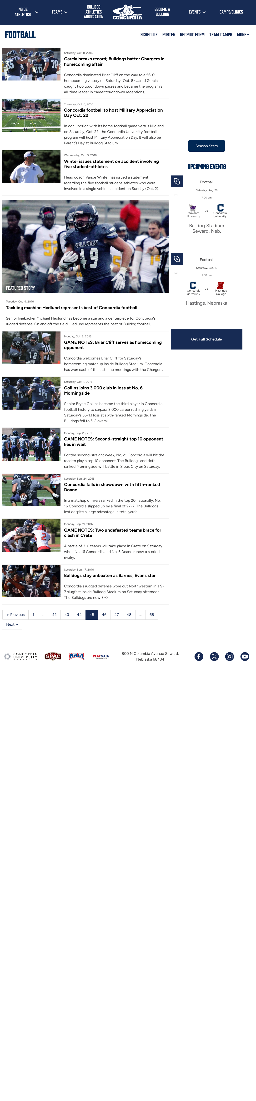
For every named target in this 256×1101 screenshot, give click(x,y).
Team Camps (220, 34)
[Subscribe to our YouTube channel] (244, 661)
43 (67, 619)
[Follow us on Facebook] (198, 661)
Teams (57, 11)
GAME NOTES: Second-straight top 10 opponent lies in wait (102, 440)
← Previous (15, 619)
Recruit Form (192, 34)
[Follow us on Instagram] (229, 661)
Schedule (149, 34)
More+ (243, 34)
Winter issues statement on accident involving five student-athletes (110, 164)
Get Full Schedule (203, 339)
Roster (168, 34)
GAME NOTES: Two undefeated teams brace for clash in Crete (111, 537)
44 (79, 619)
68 (152, 619)
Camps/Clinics (231, 11)
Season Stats (204, 146)
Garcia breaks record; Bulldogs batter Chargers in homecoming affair (111, 61)
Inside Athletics (23, 11)
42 (54, 619)
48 (129, 619)
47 (116, 619)
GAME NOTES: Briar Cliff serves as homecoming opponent (112, 343)
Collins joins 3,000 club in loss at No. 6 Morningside (102, 389)
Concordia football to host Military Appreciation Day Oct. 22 (112, 112)
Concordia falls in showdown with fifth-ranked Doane (111, 491)
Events (195, 11)
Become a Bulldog (162, 11)
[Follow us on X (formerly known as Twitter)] (214, 661)
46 (104, 619)
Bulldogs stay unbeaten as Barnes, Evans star (109, 580)
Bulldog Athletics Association (93, 11)
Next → (12, 629)
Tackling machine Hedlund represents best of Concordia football (71, 306)
